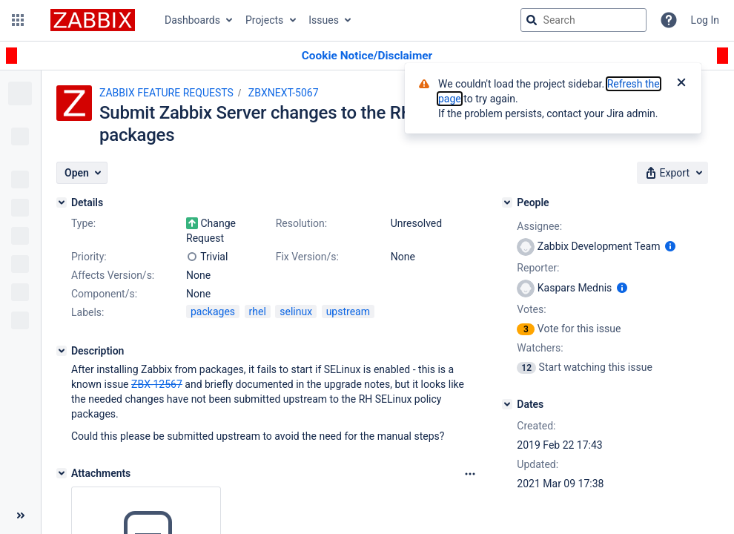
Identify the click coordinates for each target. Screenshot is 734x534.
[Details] (61, 202)
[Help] (669, 20)
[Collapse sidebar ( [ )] (20, 515)
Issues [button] (323, 20)
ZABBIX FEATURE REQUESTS (166, 93)
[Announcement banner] (367, 56)
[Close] (681, 83)
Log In (705, 20)
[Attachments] (61, 473)
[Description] (61, 351)
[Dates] (507, 404)
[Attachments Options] (470, 474)
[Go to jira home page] (92, 20)
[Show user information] (670, 246)
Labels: (87, 312)
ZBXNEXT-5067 (283, 93)
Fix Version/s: (307, 257)
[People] (507, 202)
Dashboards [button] (192, 20)
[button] (17, 20)
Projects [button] (264, 20)
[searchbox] (583, 20)
